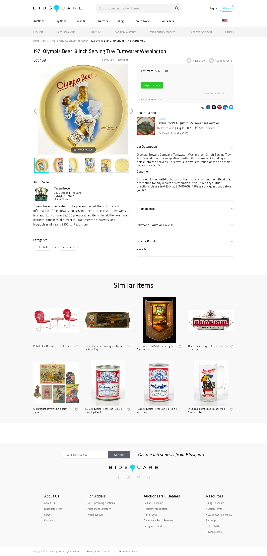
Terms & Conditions (128, 551)
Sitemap (211, 520)
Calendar (81, 21)
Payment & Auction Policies (155, 225)
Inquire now (198, 60)
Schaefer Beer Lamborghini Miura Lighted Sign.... (104, 348)
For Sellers (167, 21)
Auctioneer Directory (99, 509)
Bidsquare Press (53, 509)
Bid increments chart (151, 99)
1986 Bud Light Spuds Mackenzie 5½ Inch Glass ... (206, 410)
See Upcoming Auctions (101, 503)
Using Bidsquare (215, 503)
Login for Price (152, 85)
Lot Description (147, 146)
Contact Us (50, 520)
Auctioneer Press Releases (159, 520)
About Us (49, 503)
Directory (102, 21)
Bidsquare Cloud (153, 526)
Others (229, 32)
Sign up (226, 8)
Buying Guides (214, 532)
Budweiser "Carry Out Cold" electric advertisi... (207, 348)
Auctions (39, 21)
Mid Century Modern (162, 32)
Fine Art (38, 32)
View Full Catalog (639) (172, 133)
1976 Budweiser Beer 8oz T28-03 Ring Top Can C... (103, 410)
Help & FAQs (213, 526)
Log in (213, 8)
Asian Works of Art (200, 32)
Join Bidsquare (95, 514)
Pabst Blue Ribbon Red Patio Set (52, 346)
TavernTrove (62, 188)
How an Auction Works (219, 514)
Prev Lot (107, 60)
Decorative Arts (66, 32)
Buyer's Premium (148, 241)
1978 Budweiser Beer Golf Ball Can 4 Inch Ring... (157, 410)
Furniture (95, 32)
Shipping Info (146, 209)
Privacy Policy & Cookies (99, 551)
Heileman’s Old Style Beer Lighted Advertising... (156, 348)
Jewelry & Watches (125, 32)
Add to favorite (223, 60)
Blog (121, 21)
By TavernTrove (165, 128)
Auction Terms (214, 509)
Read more (80, 224)
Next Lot (124, 60)
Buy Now (60, 21)
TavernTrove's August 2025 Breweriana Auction (65, 40)
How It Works (142, 21)
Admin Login (151, 514)
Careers (48, 514)
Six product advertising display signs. (50, 410)
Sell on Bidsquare (153, 503)
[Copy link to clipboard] (202, 107)
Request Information (156, 509)
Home (36, 40)
